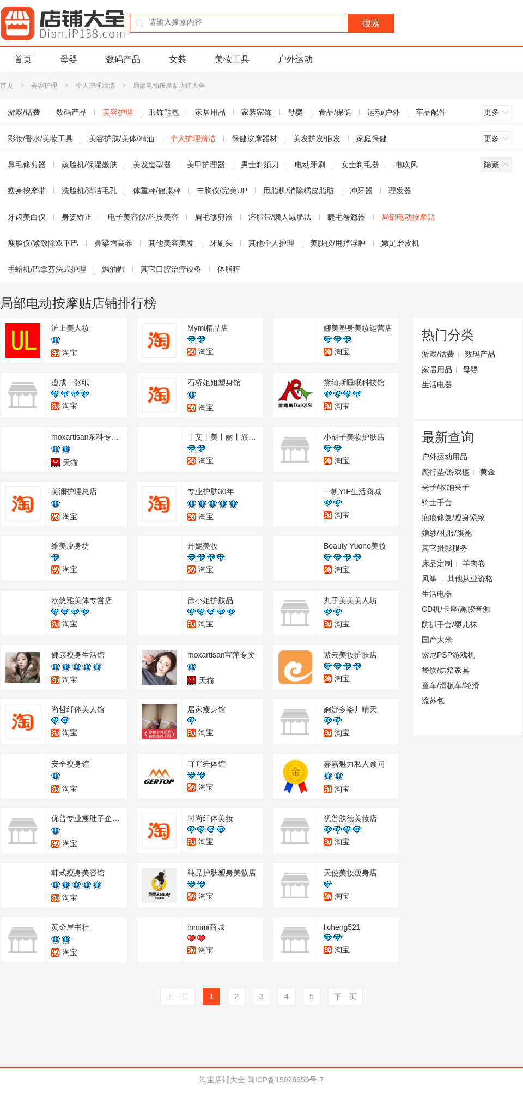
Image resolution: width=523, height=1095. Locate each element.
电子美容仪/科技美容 (143, 216)
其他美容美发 (171, 243)
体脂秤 (228, 269)
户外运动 (295, 59)
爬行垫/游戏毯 (446, 471)
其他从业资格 (470, 578)
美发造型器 (152, 164)
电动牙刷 (310, 164)
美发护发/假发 (317, 138)
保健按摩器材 (254, 138)
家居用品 (210, 112)
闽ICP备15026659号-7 (285, 1079)
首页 (23, 59)
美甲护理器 (206, 164)
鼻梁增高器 (113, 243)
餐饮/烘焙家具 (446, 670)
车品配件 (431, 112)
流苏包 (433, 700)
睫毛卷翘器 (346, 216)
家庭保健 (371, 138)
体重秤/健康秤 (157, 190)
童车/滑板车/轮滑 (450, 685)
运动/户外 (383, 112)
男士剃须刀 (260, 164)
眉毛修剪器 (213, 216)
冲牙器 (361, 190)
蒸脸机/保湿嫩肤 (89, 164)
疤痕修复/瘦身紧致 (453, 517)
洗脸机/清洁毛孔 (89, 190)
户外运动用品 (444, 456)
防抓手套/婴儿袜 (449, 624)
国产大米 (437, 639)
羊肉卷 (474, 563)
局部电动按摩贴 (408, 216)
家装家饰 (256, 112)
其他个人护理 (271, 243)
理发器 (399, 190)
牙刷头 (221, 243)
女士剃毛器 (360, 164)
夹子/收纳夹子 (446, 487)
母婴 (68, 59)
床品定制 (437, 563)
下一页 (345, 996)
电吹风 (406, 164)
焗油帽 (113, 269)
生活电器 (437, 384)
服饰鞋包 (164, 112)
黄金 (487, 471)
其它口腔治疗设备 (171, 269)
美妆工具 (232, 59)
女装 (177, 59)
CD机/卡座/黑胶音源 (456, 609)
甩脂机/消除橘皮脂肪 (298, 190)
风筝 (429, 578)
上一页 (177, 996)
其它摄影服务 (444, 548)
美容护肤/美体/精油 (121, 138)
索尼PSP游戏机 (448, 654)
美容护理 (44, 85)
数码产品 (123, 59)
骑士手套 (437, 502)
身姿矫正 (77, 216)
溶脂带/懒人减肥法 (280, 216)
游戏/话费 (438, 354)
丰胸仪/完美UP (222, 190)
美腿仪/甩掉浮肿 (338, 243)
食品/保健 (335, 112)
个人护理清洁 (95, 85)
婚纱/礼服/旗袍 (447, 532)
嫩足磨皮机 (400, 243)
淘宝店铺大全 (222, 1079)
